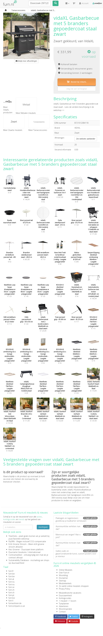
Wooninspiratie (65, 609)
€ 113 (43, 252)
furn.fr (11, 571)
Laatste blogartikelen (66, 512)
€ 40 (43, 222)
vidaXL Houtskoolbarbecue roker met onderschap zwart (71, 491)
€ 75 (93, 351)
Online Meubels (65, 570)
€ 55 (9, 352)
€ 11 (93, 190)
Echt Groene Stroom (17, 544)
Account (84, 3)
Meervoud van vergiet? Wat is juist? (77, 536)
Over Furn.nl (64, 572)
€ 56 (76, 287)
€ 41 (76, 191)
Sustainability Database (19, 560)
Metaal (26, 104)
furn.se (11, 587)
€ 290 (76, 253)
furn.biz (12, 598)
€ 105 (9, 383)
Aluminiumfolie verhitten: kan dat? (77, 527)
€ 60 (60, 254)
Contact (62, 611)
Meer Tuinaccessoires (37, 130)
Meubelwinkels (65, 583)
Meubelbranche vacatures (70, 593)
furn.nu (11, 582)
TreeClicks (13, 536)
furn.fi (11, 600)
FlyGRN (11, 541)
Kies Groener (14, 549)
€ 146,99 (27, 190)
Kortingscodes (65, 598)
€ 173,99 (93, 382)
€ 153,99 (60, 412)
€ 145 (26, 287)
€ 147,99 (93, 412)
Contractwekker (15, 555)
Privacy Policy (64, 589)
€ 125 (9, 287)
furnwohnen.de (15, 603)
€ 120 (26, 316)
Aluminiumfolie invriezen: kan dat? (77, 544)
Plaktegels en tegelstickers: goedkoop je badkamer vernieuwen (77, 519)
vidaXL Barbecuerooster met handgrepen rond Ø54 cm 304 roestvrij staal (72, 495)
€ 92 (9, 253)
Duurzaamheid (65, 595)
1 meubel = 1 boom (67, 601)
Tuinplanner (64, 603)
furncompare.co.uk (17, 606)
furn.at (11, 579)
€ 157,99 (9, 413)
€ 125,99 (43, 320)
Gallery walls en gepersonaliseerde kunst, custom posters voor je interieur (77, 554)
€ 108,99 (43, 412)
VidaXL (89, 41)
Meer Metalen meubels (26, 113)
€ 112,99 (76, 412)
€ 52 (43, 191)
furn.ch (11, 590)
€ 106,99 (9, 442)
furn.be (12, 574)
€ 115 (93, 319)
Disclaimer (63, 578)
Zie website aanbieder (85, 138)
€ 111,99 (26, 412)
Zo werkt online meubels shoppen (74, 586)
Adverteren (63, 606)
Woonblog (63, 575)
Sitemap (62, 581)
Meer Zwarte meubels (12, 130)
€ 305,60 (26, 252)
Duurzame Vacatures (18, 552)
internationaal (34, 552)
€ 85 (76, 351)
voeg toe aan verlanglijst (76, 89)
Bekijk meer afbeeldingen (26, 61)
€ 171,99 (93, 223)
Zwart (14, 121)
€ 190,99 (93, 288)
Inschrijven (43, 527)
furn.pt (11, 595)
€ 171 (60, 220)
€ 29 (27, 383)
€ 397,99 (60, 188)
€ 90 (60, 383)
